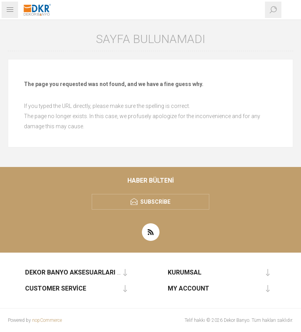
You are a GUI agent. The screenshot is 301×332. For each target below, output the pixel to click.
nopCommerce (47, 320)
